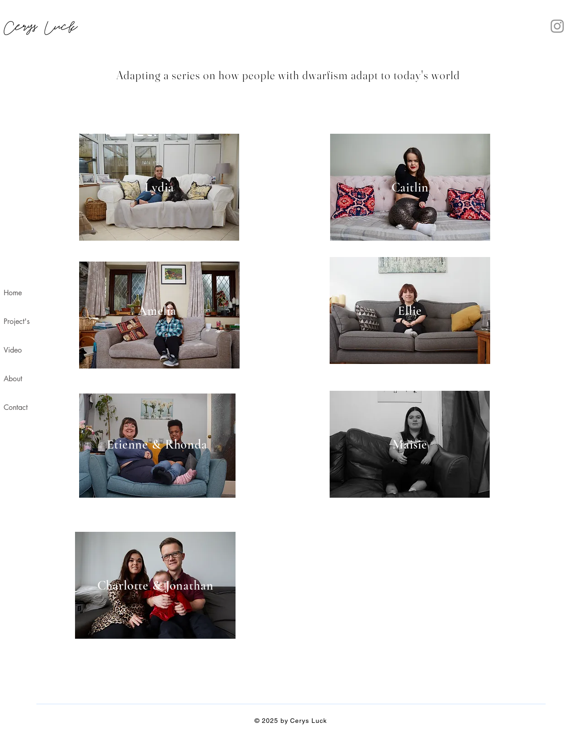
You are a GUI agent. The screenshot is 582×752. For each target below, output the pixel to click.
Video (13, 350)
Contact (16, 407)
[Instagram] (557, 26)
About (13, 379)
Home (13, 293)
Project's (17, 321)
